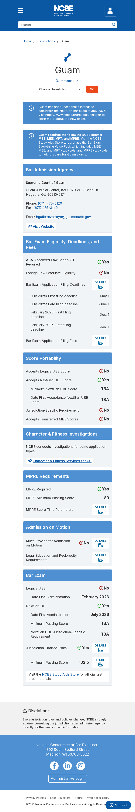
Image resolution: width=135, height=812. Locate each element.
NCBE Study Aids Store (60, 674)
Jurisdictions (46, 41)
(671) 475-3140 (45, 208)
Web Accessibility (98, 797)
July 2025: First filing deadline (54, 296)
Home (27, 41)
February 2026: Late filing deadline (50, 327)
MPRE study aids (95, 150)
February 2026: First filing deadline (50, 314)
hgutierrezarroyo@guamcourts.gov (63, 217)
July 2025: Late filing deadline (54, 304)
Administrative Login (67, 778)
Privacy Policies (36, 797)
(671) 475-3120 (50, 203)
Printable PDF (68, 81)
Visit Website (41, 227)
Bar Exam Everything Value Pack (70, 144)
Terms (79, 797)
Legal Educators (60, 797)
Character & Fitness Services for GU (60, 461)
